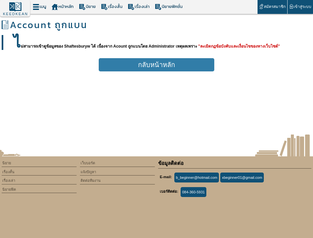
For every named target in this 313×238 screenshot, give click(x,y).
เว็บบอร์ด (88, 163)
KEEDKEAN (15, 14)
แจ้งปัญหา (88, 172)
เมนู (39, 6)
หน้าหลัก (63, 6)
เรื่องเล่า (139, 6)
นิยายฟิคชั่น (169, 6)
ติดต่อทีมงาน (91, 180)
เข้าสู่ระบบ (300, 6)
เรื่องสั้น (111, 6)
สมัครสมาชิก (272, 6)
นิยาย (87, 6)
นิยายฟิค (9, 189)
